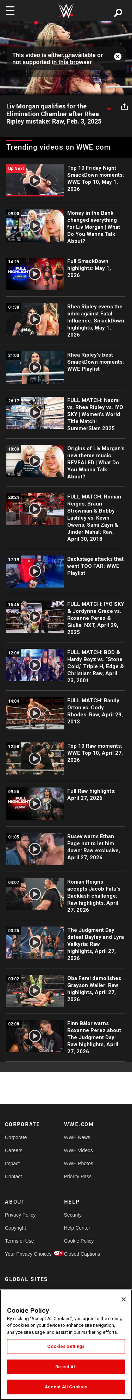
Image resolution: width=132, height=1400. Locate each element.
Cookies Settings (65, 1346)
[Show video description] (109, 106)
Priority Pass (78, 1176)
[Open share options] (124, 106)
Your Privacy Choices (19, 1254)
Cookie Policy (79, 1241)
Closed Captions (79, 1254)
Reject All (65, 1366)
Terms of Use (19, 1241)
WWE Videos (78, 1150)
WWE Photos (78, 1163)
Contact (13, 1176)
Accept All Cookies (66, 1386)
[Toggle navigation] (10, 10)
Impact (12, 1163)
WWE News (77, 1137)
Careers (14, 1150)
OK (65, 58)
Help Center (77, 1228)
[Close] (123, 1299)
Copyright (15, 1228)
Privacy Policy (19, 1215)
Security (73, 1215)
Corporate (16, 1137)
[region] (66, 1344)
